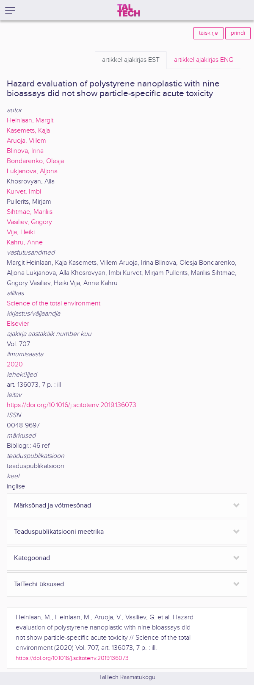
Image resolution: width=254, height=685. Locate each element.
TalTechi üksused (39, 584)
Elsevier (18, 324)
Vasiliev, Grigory (29, 222)
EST (131, 60)
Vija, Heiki (21, 232)
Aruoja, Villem (26, 141)
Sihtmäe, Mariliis (29, 212)
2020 (15, 365)
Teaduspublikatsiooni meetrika (59, 532)
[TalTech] (129, 10)
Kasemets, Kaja (28, 131)
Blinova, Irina (25, 151)
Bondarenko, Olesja (35, 161)
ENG (203, 60)
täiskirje (208, 33)
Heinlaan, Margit (30, 120)
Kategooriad (32, 558)
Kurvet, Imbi (24, 192)
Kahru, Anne (25, 243)
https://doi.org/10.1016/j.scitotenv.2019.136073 (71, 405)
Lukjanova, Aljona (32, 171)
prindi (238, 33)
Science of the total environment (53, 304)
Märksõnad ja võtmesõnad (52, 506)
